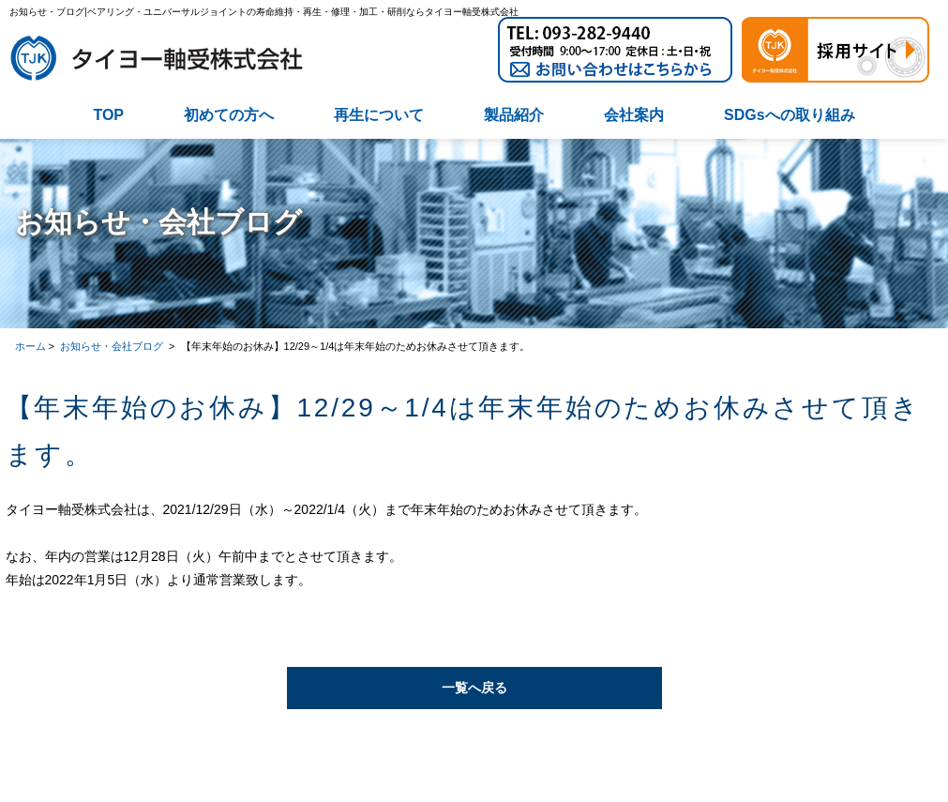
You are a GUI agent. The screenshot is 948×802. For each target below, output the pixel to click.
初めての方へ (229, 115)
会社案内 (634, 115)
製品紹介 (514, 115)
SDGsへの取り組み (789, 115)
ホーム (30, 346)
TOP (108, 115)
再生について (379, 115)
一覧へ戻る (474, 687)
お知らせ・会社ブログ (113, 346)
